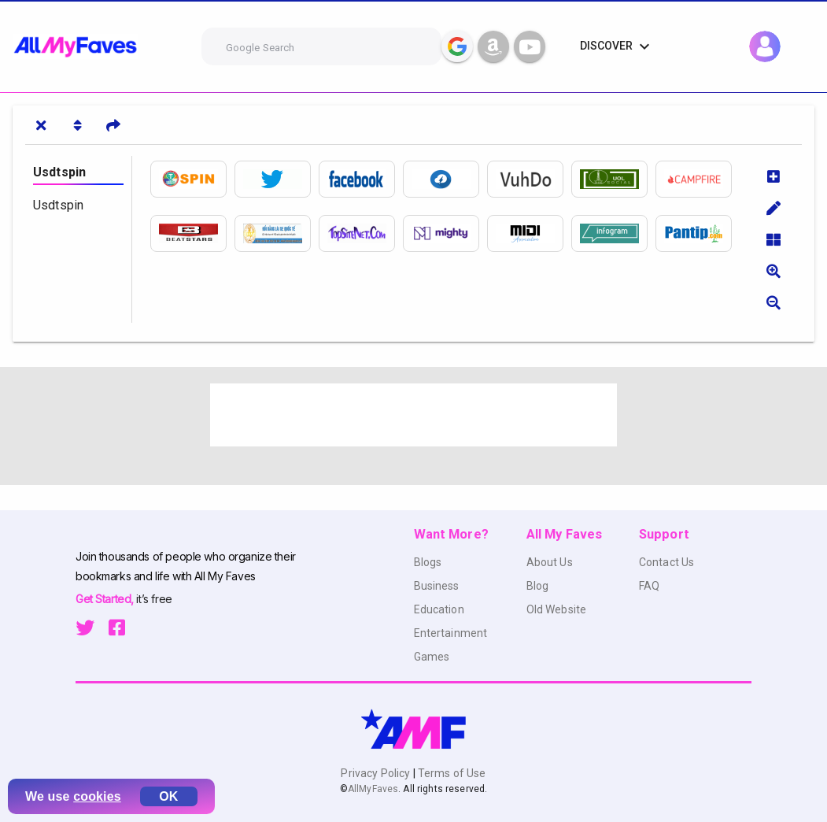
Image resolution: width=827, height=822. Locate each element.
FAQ (649, 585)
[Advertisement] (414, 414)
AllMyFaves (373, 788)
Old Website (556, 609)
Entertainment (451, 633)
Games (432, 656)
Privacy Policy (376, 773)
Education (439, 609)
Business (437, 585)
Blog (537, 585)
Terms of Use (450, 773)
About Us (549, 562)
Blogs (428, 562)
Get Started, (106, 598)
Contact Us (666, 562)
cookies (97, 796)
